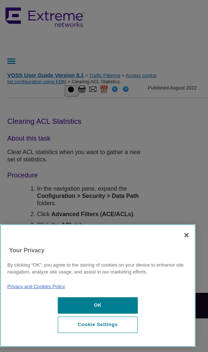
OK (98, 305)
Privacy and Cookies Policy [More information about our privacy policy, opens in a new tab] (36, 286)
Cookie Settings (98, 324)
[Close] (186, 235)
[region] (98, 285)
